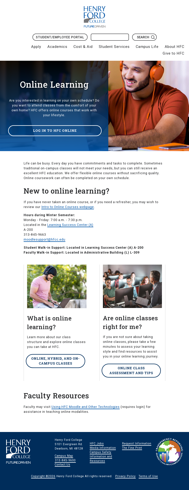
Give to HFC (173, 53)
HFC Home (94, 16)
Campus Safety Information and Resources (101, 456)
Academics (57, 46)
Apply (36, 46)
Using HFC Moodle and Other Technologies (85, 407)
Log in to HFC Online (56, 129)
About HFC (174, 46)
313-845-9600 (65, 460)
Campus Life (147, 46)
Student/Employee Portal (60, 37)
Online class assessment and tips (131, 370)
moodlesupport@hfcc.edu (44, 239)
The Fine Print (132, 448)
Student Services (114, 46)
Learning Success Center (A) (70, 225)
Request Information (136, 443)
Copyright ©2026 (43, 476)
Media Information (103, 448)
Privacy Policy (125, 476)
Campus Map (64, 455)
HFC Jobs (97, 443)
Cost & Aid (83, 46)
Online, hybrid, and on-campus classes (55, 360)
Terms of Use (148, 476)
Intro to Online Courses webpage (67, 207)
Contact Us (62, 464)
